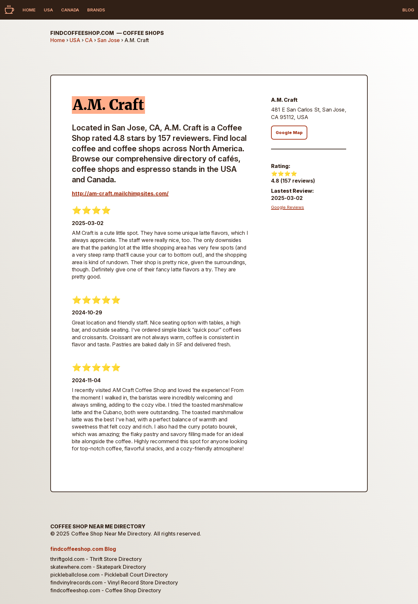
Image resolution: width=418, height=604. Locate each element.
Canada (70, 9)
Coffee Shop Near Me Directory (97, 526)
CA (89, 40)
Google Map (289, 132)
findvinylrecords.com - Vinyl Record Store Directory (114, 582)
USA (48, 9)
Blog (408, 9)
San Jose (108, 40)
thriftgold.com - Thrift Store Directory (96, 559)
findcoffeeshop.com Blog (83, 549)
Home (29, 9)
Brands (96, 9)
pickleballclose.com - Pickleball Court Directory (109, 574)
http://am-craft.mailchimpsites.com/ (120, 193)
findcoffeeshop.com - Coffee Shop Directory (105, 590)
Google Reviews (287, 207)
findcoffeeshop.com (107, 33)
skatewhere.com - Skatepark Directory (98, 567)
